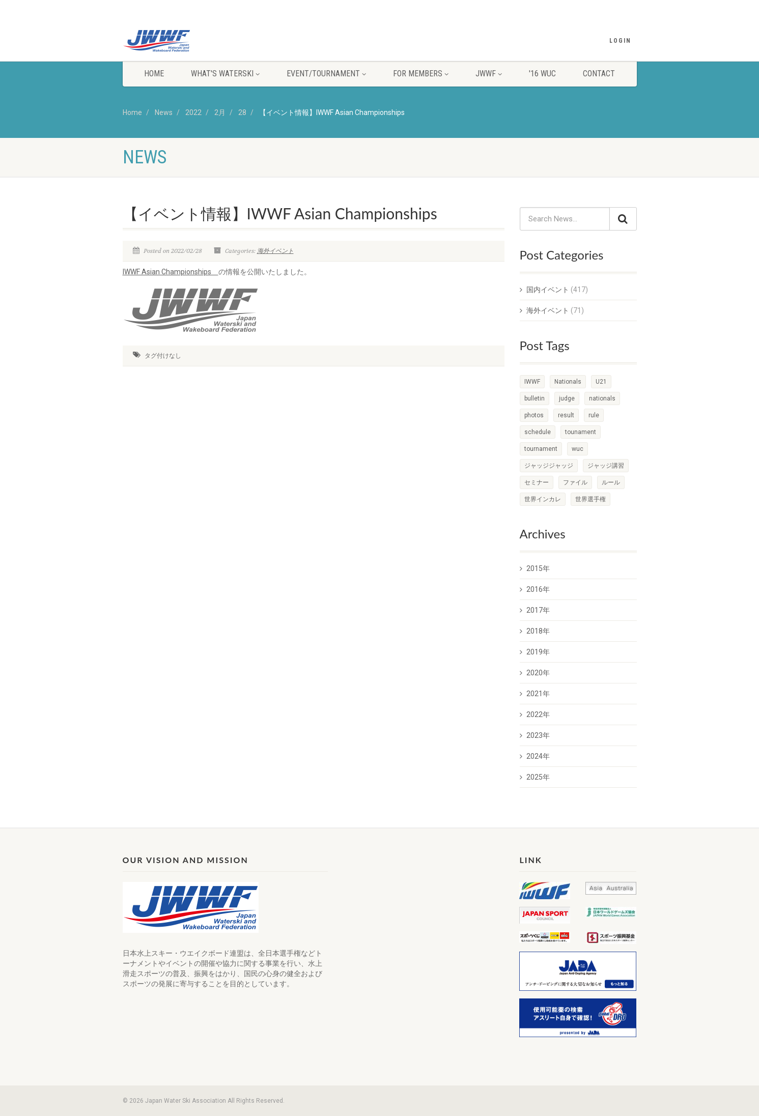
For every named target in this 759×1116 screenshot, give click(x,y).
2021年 (535, 694)
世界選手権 (590, 499)
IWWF (532, 381)
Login (620, 40)
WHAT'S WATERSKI (225, 73)
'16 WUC (542, 73)
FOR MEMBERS (420, 73)
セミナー (536, 482)
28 (242, 112)
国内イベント (544, 289)
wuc (577, 448)
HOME (154, 73)
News (164, 112)
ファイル (575, 482)
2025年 (535, 777)
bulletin (534, 398)
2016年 (535, 589)
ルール (611, 482)
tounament (580, 432)
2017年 (535, 610)
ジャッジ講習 (605, 465)
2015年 (535, 568)
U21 (601, 381)
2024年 (535, 756)
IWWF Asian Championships (170, 272)
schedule (537, 432)
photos (534, 415)
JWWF (488, 73)
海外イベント (275, 251)
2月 (220, 112)
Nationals (567, 381)
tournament (540, 448)
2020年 (535, 673)
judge (567, 398)
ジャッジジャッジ (548, 465)
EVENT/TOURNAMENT (326, 73)
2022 (193, 112)
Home (132, 112)
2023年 (535, 735)
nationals (602, 398)
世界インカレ (542, 499)
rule (593, 415)
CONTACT (599, 73)
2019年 (535, 652)
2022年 (535, 714)
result (566, 415)
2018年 (535, 631)
